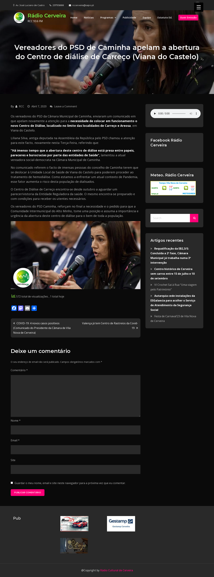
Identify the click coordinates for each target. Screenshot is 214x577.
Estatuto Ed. (164, 17)
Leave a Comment (65, 106)
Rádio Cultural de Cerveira (116, 570)
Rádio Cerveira (47, 15)
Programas (106, 17)
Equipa (147, 17)
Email (15, 440)
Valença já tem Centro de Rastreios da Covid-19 (110, 325)
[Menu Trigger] (198, 7)
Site (13, 460)
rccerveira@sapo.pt (81, 5)
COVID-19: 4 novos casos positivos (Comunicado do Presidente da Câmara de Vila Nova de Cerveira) (42, 327)
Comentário (19, 370)
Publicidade (129, 17)
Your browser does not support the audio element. (175, 113)
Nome (16, 420)
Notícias (89, 17)
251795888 (57, 5)
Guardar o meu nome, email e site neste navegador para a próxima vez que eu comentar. (70, 483)
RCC (21, 106)
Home (73, 17)
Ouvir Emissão (188, 17)
